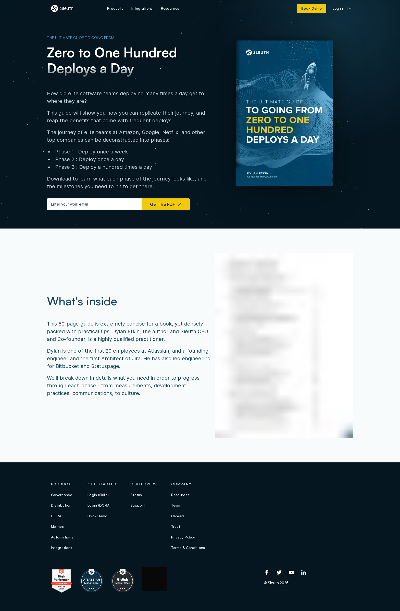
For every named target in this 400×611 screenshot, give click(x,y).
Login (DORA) (99, 505)
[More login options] (350, 8)
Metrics (57, 526)
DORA (56, 516)
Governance (61, 495)
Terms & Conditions (188, 547)
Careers (178, 516)
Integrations (61, 547)
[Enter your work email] (94, 204)
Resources (180, 495)
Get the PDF (165, 204)
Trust (175, 526)
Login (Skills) (98, 495)
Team (175, 505)
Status (136, 495)
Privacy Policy (183, 537)
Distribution (61, 505)
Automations (62, 537)
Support (138, 505)
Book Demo (98, 516)
